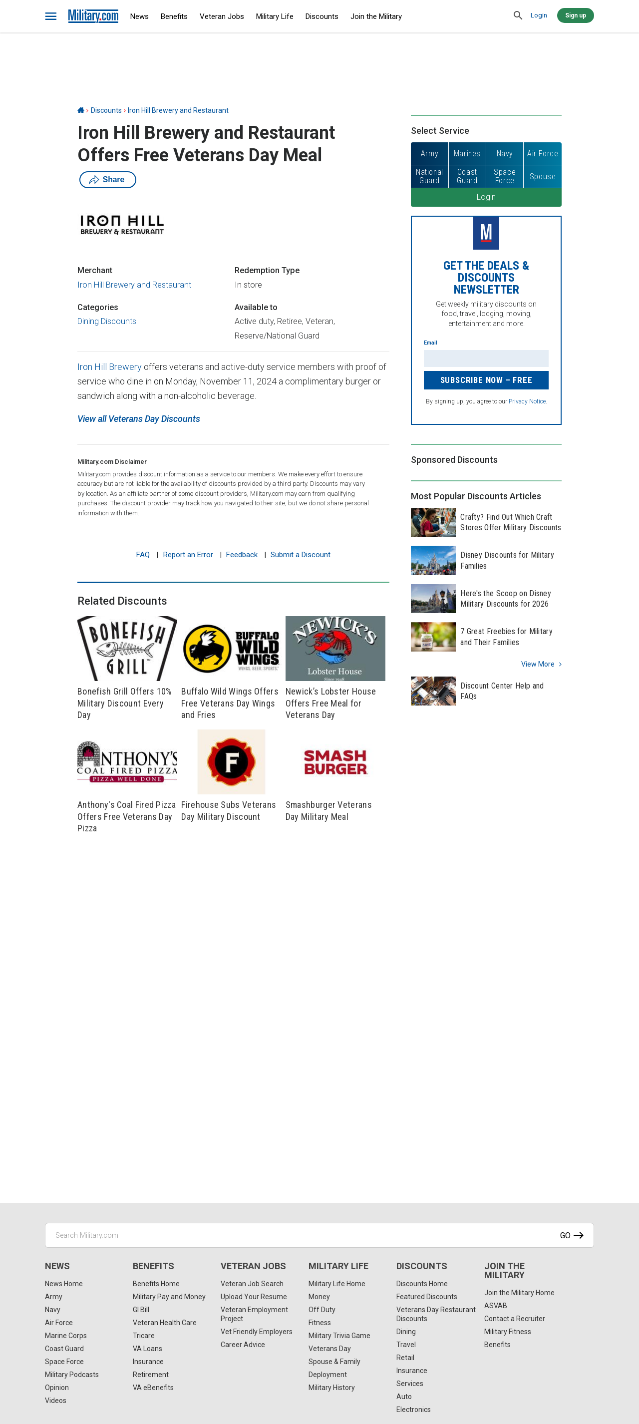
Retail (405, 1358)
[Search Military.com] (319, 1235)
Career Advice (243, 1345)
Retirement (151, 1375)
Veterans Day (330, 1349)
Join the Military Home (519, 1293)
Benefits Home (156, 1284)
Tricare (144, 1336)
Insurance (148, 1362)
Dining (406, 1332)
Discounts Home (422, 1284)
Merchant (94, 270)
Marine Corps (66, 1336)
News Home (64, 1284)
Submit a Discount (300, 554)
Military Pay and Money (169, 1297)
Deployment (328, 1375)
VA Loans (147, 1349)
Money (319, 1297)
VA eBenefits (153, 1388)
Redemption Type (267, 270)
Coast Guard (64, 1349)
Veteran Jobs (222, 16)
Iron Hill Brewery (110, 366)
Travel (406, 1345)
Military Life (275, 16)
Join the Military (376, 16)
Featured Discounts (426, 1297)
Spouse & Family (334, 1362)
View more (538, 664)
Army (53, 1297)
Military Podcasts (72, 1375)
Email (430, 343)
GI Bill (141, 1310)
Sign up (575, 15)
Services (409, 1384)
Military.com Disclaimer (112, 461)
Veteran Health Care (165, 1323)
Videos (55, 1401)
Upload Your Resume (254, 1297)
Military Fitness (507, 1332)
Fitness (320, 1323)
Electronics (413, 1410)
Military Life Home (337, 1284)
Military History (332, 1388)
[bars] (51, 16)
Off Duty (322, 1310)
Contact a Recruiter (514, 1319)
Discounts (322, 16)
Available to (256, 307)
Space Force (64, 1362)
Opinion (57, 1388)
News (139, 16)
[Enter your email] (486, 358)
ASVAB (495, 1306)
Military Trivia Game (339, 1336)
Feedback (242, 554)
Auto (404, 1397)
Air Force (59, 1323)
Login (539, 15)
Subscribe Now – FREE (486, 380)
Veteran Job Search (252, 1284)
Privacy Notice (527, 401)
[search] (518, 15)
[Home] (80, 110)
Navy (52, 1310)
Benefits (174, 16)
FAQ (143, 554)
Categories (97, 307)
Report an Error (188, 554)
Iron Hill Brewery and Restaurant (178, 110)
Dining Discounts (106, 321)
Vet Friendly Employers (257, 1332)
